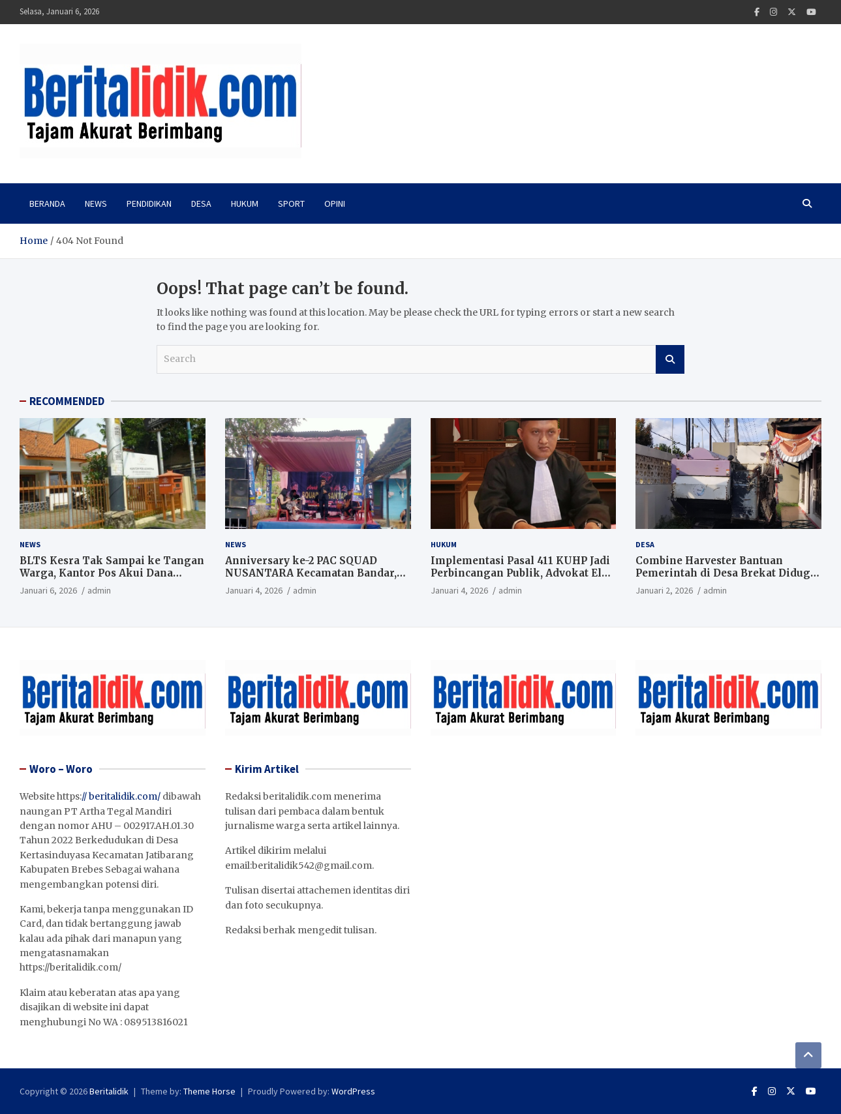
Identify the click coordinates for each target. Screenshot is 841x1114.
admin (99, 590)
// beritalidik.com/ (121, 796)
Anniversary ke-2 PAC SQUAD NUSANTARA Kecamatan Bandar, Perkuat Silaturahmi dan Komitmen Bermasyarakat (311, 579)
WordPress (353, 1091)
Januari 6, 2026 (48, 590)
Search (670, 359)
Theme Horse (209, 1091)
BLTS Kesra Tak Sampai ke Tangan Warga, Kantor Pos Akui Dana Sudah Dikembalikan (112, 573)
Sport (291, 203)
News (96, 203)
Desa (201, 203)
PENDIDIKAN (149, 203)
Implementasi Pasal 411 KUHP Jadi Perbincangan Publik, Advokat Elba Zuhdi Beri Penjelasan (522, 573)
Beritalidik (109, 1091)
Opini (334, 203)
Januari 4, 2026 (254, 590)
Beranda (47, 203)
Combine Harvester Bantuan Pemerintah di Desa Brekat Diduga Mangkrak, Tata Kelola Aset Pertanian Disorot (725, 579)
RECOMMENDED (66, 401)
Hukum (244, 203)
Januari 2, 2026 (664, 590)
